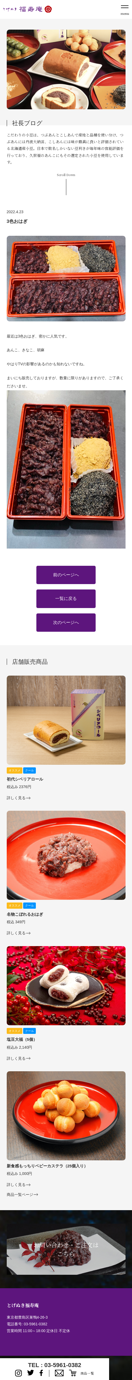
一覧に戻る (66, 598)
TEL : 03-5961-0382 (54, 1365)
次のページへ (66, 622)
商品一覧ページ (20, 1195)
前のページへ (66, 575)
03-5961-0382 (35, 1324)
